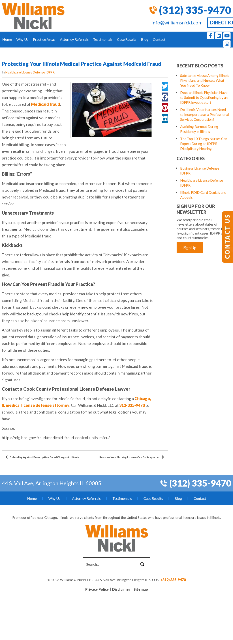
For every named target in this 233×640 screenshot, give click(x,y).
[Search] (142, 564)
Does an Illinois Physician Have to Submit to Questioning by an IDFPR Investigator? (204, 97)
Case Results (127, 39)
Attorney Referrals (74, 39)
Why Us (22, 39)
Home (7, 39)
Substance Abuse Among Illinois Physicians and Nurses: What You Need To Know (204, 80)
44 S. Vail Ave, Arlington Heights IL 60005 (51, 483)
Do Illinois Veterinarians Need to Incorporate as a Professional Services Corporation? (204, 114)
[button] (165, 86)
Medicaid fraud (45, 104)
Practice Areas (44, 39)
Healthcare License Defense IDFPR (30, 72)
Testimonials (103, 39)
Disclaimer (121, 589)
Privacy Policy (97, 589)
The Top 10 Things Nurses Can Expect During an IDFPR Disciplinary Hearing (203, 143)
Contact (159, 39)
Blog (144, 39)
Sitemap (141, 589)
